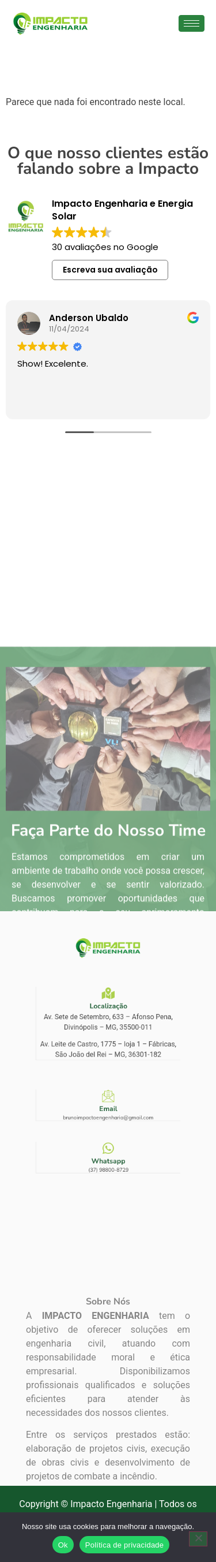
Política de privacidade (124, 1545)
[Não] (198, 1538)
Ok (63, 1545)
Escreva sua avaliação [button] (110, 269)
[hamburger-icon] (191, 23)
